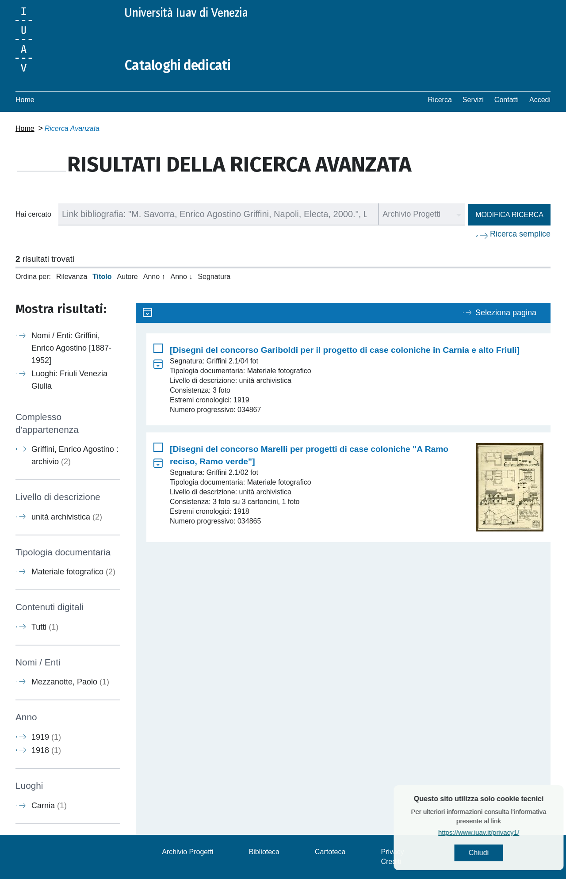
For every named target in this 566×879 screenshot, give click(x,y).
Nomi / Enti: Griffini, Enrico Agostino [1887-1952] (71, 348)
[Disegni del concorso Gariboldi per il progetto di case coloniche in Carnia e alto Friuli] (345, 350)
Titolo (101, 276)
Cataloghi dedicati (178, 65)
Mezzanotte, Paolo (70, 681)
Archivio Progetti (188, 852)
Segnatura (214, 276)
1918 (46, 750)
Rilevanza (71, 276)
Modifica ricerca (509, 214)
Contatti (506, 99)
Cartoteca (330, 852)
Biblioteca (264, 852)
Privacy (392, 852)
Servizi (473, 99)
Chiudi (502, 852)
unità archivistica (66, 516)
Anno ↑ (154, 276)
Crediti (391, 861)
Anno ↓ (182, 276)
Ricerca (440, 99)
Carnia (49, 805)
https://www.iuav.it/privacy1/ (502, 832)
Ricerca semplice (520, 233)
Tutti (44, 627)
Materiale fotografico (73, 571)
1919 (46, 737)
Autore (127, 276)
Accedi (540, 99)
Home (24, 99)
